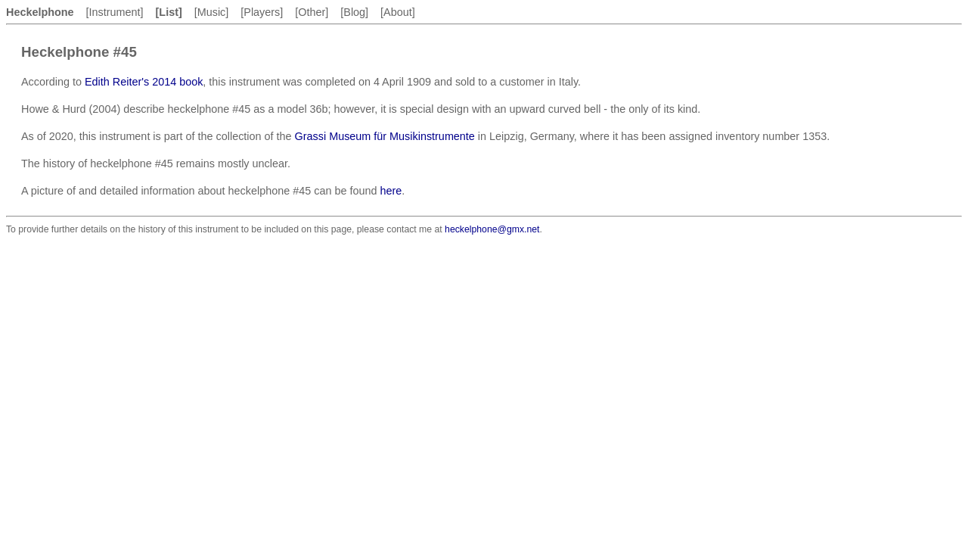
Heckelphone (40, 12)
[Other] (311, 12)
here (391, 191)
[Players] (261, 12)
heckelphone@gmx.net (492, 229)
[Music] (211, 12)
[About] (397, 12)
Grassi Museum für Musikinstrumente (385, 136)
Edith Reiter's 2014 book (144, 82)
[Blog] (354, 12)
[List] (169, 12)
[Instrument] (115, 12)
